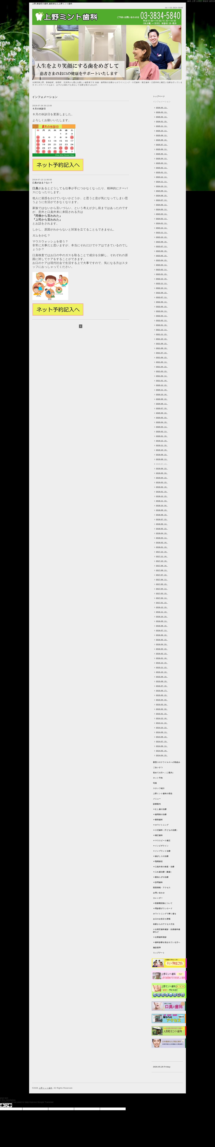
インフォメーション (162, 102)
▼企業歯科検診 (160, 937)
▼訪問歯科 (158, 882)
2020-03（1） (162, 427)
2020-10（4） (162, 394)
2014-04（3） (162, 755)
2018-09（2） (162, 510)
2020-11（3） (162, 390)
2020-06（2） (162, 413)
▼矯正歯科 (158, 835)
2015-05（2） (162, 695)
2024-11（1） (162, 182)
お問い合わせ (159, 893)
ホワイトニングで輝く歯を (164, 914)
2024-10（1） (162, 186)
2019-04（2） (162, 478)
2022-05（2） (162, 306)
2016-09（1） (162, 621)
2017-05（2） (162, 584)
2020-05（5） (162, 418)
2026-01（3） (162, 121)
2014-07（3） (162, 741)
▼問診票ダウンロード (162, 908)
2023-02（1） (162, 269)
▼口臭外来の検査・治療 (163, 867)
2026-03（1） (162, 112)
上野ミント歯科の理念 (162, 794)
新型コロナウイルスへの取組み (166, 762)
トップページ (159, 96)
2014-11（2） (162, 723)
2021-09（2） (162, 343)
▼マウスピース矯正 (162, 841)
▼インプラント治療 (162, 851)
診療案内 (157, 804)
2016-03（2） (162, 649)
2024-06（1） (162, 205)
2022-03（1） (162, 316)
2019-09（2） (162, 455)
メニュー (157, 799)
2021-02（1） (162, 376)
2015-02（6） (162, 709)
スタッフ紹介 (159, 788)
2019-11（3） (162, 445)
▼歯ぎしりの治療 (161, 856)
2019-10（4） (162, 450)
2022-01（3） (162, 325)
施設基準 (157, 948)
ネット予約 (158, 778)
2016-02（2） (162, 653)
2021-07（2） (162, 353)
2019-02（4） (162, 487)
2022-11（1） (162, 283)
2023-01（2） (162, 274)
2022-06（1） (162, 302)
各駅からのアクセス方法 (163, 924)
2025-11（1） (162, 126)
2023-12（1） (162, 228)
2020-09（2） (162, 399)
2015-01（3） (162, 714)
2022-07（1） (162, 297)
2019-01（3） (162, 492)
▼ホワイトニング (161, 825)
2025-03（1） (162, 163)
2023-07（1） (162, 246)
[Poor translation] (8, 1105)
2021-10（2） (162, 339)
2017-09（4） (162, 566)
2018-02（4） (162, 542)
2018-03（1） (162, 538)
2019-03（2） (162, 482)
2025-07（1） (162, 145)
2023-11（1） (162, 232)
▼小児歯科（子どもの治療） (165, 830)
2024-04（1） (162, 214)
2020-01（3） (162, 436)
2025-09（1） (162, 135)
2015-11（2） (162, 667)
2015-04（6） (162, 700)
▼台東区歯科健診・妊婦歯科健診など (166, 930)
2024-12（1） (162, 177)
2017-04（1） (162, 589)
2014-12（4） (162, 718)
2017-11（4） (162, 556)
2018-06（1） (162, 524)
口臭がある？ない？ (42, 182)
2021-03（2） (162, 371)
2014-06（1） (162, 746)
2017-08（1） (162, 570)
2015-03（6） (162, 704)
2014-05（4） (162, 751)
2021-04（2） (162, 367)
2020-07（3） (162, 408)
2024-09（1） (162, 191)
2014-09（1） (162, 732)
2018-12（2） (162, 496)
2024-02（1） (162, 219)
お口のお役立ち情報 (162, 919)
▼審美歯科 (158, 820)
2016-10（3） (162, 616)
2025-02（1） (162, 168)
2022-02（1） (162, 320)
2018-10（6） (162, 505)
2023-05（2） (162, 256)
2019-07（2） (162, 464)
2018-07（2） (162, 519)
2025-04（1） (162, 158)
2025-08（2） (162, 140)
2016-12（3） (162, 607)
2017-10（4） (162, 561)
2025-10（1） (162, 131)
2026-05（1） (162, 108)
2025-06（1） (162, 149)
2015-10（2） (162, 672)
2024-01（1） (162, 223)
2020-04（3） (162, 422)
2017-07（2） (162, 575)
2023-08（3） (162, 242)
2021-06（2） (162, 357)
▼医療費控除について (162, 903)
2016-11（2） (162, 612)
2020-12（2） (162, 385)
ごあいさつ (158, 767)
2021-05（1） (162, 362)
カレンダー (158, 898)
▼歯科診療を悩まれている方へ (166, 942)
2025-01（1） (162, 172)
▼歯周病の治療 (160, 814)
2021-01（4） (162, 380)
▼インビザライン (161, 846)
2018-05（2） (162, 529)
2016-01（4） (162, 658)
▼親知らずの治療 (161, 877)
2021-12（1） (162, 330)
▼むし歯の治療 (160, 809)
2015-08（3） (162, 681)
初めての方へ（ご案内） (163, 773)
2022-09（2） (162, 293)
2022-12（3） (162, 279)
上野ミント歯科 (45, 1088)
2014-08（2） (162, 737)
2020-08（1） (162, 404)
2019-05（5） (162, 473)
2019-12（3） (162, 441)
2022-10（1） (162, 288)
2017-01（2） (162, 603)
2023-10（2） (162, 237)
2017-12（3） (162, 552)
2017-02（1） (162, 598)
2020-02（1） (162, 431)
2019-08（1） (162, 459)
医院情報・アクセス (162, 888)
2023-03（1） (162, 265)
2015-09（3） (162, 677)
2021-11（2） (162, 334)
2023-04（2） (162, 260)
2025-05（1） (162, 154)
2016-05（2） (162, 640)
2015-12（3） (162, 663)
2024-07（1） (162, 200)
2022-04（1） (162, 311)
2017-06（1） (162, 579)
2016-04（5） (162, 644)
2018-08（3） (162, 515)
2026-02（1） (162, 117)
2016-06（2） (162, 635)
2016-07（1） (162, 630)
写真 (155, 783)
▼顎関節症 (158, 861)
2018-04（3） (162, 533)
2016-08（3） (162, 626)
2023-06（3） (162, 251)
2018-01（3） (162, 547)
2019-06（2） (162, 468)
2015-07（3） (162, 686)
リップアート (159, 953)
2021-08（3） (162, 348)
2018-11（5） (162, 501)
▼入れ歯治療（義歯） (162, 872)
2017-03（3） (162, 593)
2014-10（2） (162, 727)
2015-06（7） (162, 690)
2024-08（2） (162, 195)
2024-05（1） (162, 209)
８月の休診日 (39, 108)
